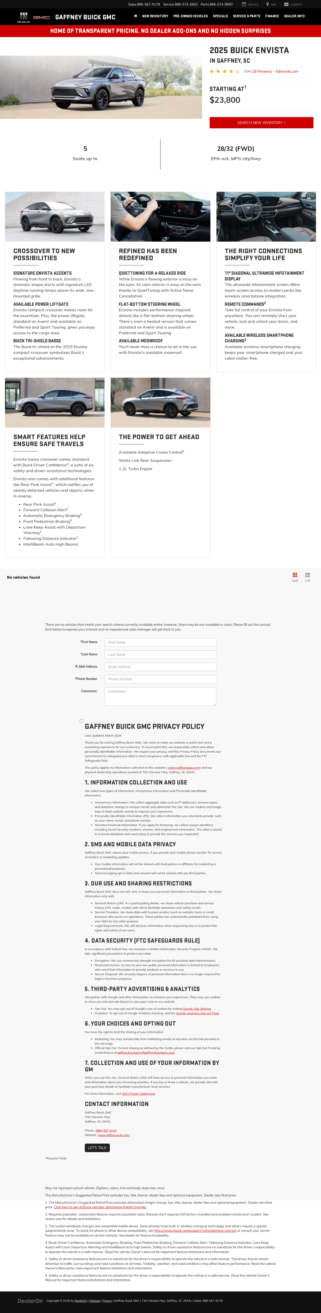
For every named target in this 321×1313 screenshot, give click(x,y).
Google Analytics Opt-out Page (197, 1013)
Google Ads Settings (197, 1009)
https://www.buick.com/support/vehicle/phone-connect (195, 1231)
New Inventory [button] (155, 16)
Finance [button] (272, 16)
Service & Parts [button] (246, 16)
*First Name (88, 642)
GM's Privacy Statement (138, 1093)
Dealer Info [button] (294, 16)
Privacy (107, 1300)
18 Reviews (262, 71)
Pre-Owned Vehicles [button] (190, 16)
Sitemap (94, 1300)
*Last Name (89, 654)
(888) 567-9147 (106, 1130)
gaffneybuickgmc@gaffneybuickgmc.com (146, 1052)
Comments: (89, 691)
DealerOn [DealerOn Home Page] (81, 1300)
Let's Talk (97, 1148)
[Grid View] (293, 577)
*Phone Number (86, 679)
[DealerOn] (30, 1300)
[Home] (135, 16)
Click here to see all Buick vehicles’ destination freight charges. (100, 1207)
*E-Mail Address (86, 666)
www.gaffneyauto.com (184, 767)
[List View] (307, 577)
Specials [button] (220, 16)
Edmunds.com (287, 71)
